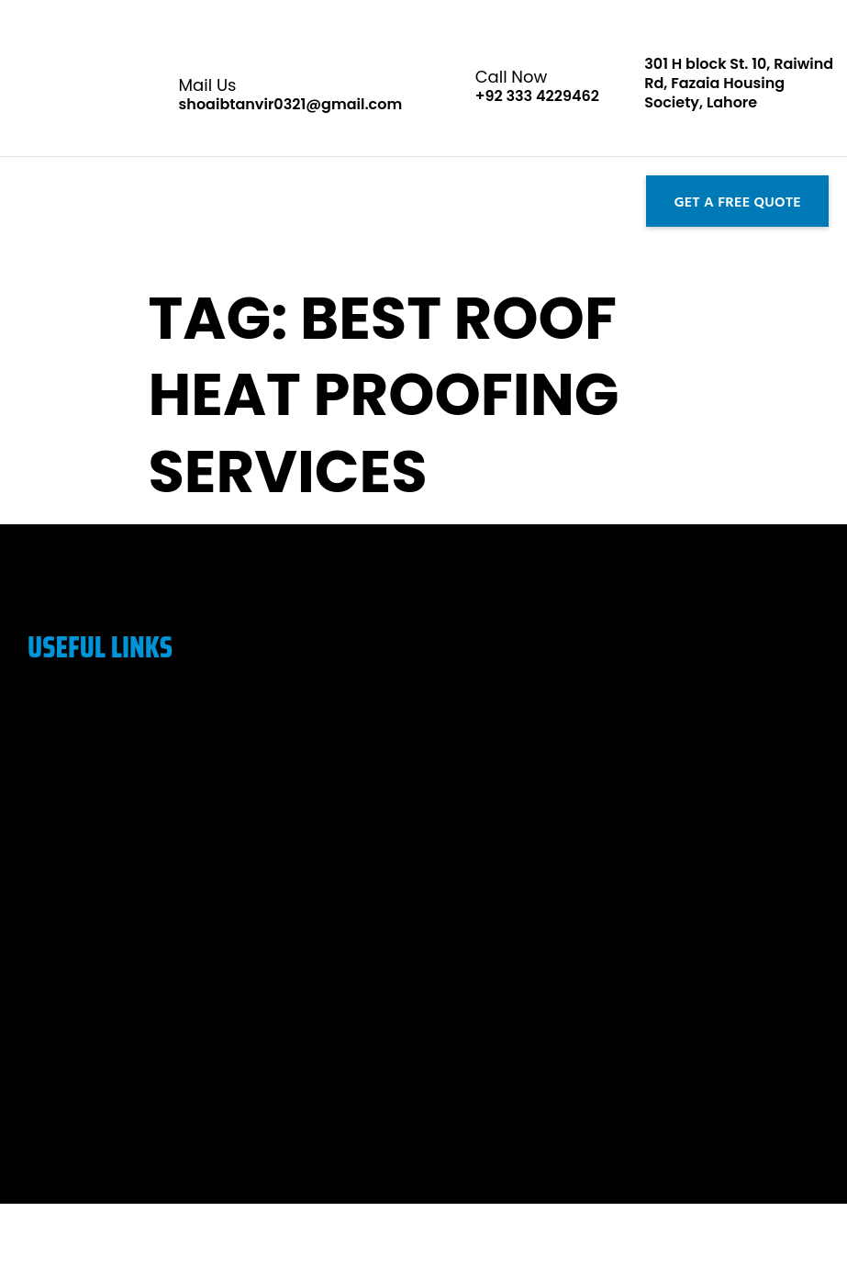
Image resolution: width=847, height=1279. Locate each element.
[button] (16, 201)
